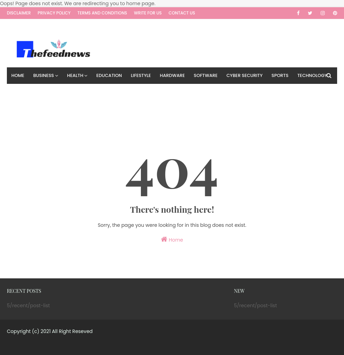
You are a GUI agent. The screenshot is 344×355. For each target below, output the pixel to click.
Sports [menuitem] (279, 75)
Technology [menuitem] (312, 75)
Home (172, 239)
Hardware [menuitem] (172, 75)
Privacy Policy (54, 13)
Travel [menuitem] (71, 92)
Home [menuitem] (17, 75)
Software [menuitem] (206, 75)
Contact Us (182, 13)
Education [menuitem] (109, 75)
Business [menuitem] (43, 75)
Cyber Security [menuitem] (244, 75)
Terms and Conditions (102, 13)
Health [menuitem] (75, 75)
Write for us (148, 13)
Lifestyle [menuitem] (141, 75)
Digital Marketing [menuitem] (33, 92)
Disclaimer (19, 13)
